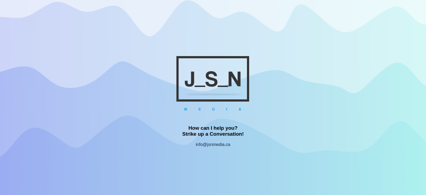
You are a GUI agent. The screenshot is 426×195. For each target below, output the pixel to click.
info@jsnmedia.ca (213, 144)
